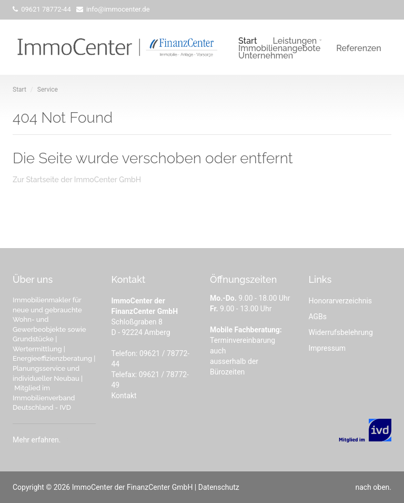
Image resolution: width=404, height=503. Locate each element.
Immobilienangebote (279, 47)
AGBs (318, 316)
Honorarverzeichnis (340, 301)
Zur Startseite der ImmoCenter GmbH (77, 179)
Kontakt (124, 395)
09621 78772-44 (45, 9)
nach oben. (373, 487)
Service (47, 89)
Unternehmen (265, 54)
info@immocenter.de (117, 9)
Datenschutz (218, 487)
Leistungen (295, 40)
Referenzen (358, 47)
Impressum (327, 348)
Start (247, 40)
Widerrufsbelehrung (341, 332)
